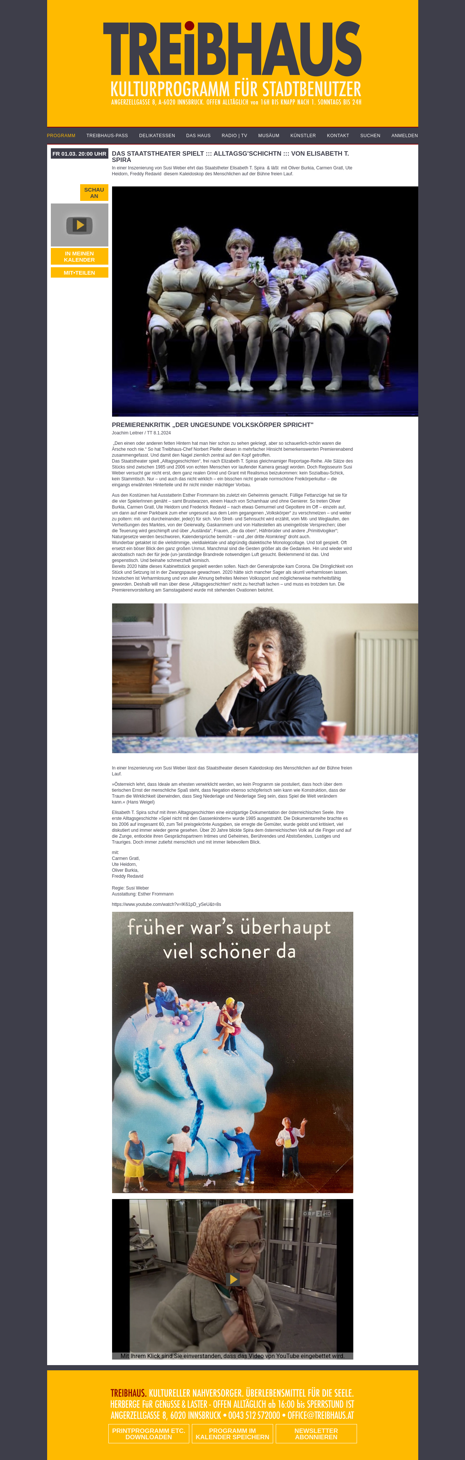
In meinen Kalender (79, 256)
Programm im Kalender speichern (232, 1434)
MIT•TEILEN (79, 272)
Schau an (94, 192)
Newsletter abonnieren (316, 1434)
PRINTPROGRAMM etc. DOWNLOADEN (148, 1434)
